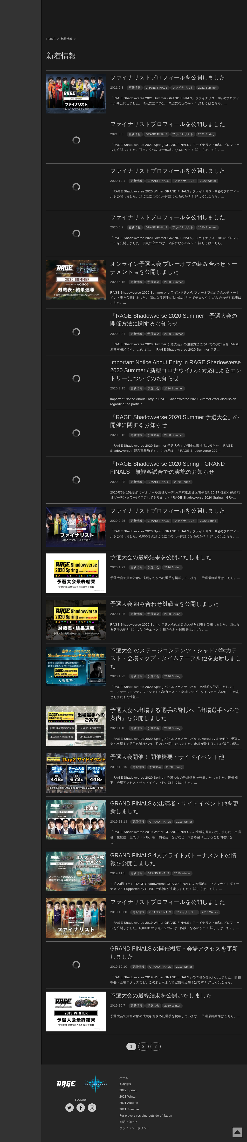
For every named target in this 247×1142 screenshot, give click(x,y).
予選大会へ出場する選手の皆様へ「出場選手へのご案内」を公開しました (175, 714)
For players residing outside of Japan (145, 1115)
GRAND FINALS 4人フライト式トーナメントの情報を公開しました (173, 859)
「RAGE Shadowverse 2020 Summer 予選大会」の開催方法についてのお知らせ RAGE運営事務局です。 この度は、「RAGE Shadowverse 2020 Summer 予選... (174, 346)
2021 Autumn (128, 1103)
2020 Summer (207, 227)
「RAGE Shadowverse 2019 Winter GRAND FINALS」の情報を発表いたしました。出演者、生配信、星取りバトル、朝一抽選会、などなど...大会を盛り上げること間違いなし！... (175, 837)
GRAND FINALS (156, 87)
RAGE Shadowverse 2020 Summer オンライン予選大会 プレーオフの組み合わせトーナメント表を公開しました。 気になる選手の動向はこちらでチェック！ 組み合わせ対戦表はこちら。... (175, 298)
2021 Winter (128, 1096)
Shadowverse (95, 1084)
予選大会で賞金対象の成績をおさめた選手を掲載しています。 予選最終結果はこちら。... (175, 578)
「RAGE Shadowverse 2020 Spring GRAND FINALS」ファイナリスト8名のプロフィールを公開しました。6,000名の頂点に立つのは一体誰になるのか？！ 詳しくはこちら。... (175, 533)
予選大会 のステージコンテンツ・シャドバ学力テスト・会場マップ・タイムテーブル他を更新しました (175, 658)
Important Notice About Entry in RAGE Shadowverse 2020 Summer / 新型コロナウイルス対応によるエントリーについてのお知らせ (176, 370)
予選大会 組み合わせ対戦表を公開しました (164, 604)
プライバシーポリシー (134, 1128)
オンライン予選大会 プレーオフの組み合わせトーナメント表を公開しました (173, 268)
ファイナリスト (182, 87)
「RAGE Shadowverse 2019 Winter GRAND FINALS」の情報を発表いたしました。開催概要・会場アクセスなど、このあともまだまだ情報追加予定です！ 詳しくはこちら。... (175, 979)
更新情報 (135, 87)
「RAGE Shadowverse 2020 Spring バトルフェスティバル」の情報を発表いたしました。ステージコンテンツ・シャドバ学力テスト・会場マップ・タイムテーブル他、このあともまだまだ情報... (175, 692)
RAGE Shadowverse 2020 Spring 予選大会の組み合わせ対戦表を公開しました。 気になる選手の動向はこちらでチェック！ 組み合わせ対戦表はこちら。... (175, 627)
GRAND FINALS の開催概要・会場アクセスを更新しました (174, 952)
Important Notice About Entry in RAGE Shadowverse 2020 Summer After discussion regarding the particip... (173, 401)
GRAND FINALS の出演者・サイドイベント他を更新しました (174, 807)
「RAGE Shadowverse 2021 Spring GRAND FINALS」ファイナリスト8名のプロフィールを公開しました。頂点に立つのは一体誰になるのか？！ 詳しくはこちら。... (175, 147)
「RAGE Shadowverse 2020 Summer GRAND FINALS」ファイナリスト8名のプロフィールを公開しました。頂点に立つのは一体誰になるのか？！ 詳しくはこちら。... (174, 240)
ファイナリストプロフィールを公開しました (167, 77)
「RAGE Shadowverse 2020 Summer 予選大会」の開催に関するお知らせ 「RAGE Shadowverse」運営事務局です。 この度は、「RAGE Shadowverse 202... (171, 448)
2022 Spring (128, 1090)
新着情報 (125, 1084)
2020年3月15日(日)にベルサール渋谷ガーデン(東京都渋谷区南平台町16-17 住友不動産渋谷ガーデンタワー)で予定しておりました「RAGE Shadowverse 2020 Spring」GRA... (175, 495)
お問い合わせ (128, 1122)
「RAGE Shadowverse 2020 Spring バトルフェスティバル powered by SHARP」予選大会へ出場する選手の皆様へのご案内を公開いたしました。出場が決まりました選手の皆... (175, 741)
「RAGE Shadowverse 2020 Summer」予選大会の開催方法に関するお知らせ (174, 320)
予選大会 (153, 281)
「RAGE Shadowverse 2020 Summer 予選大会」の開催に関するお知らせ (174, 421)
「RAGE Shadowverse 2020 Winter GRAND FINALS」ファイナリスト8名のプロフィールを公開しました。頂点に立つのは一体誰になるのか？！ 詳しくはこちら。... (175, 194)
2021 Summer (207, 87)
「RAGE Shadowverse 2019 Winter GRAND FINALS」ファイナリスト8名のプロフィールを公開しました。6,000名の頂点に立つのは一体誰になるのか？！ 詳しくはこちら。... (175, 925)
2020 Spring (182, 481)
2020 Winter (208, 180)
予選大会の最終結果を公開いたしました (161, 557)
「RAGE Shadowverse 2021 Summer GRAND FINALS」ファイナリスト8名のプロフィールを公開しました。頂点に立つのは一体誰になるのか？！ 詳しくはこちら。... (174, 100)
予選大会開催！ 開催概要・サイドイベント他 (167, 757)
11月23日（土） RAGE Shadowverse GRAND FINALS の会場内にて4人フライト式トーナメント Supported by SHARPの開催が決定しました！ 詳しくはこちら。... (175, 886)
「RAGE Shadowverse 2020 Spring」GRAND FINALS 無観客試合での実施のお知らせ (167, 468)
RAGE (66, 1084)
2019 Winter (184, 821)
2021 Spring (206, 134)
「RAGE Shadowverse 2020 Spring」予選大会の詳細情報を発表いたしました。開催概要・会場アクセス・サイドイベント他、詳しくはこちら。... (174, 780)
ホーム (123, 1077)
